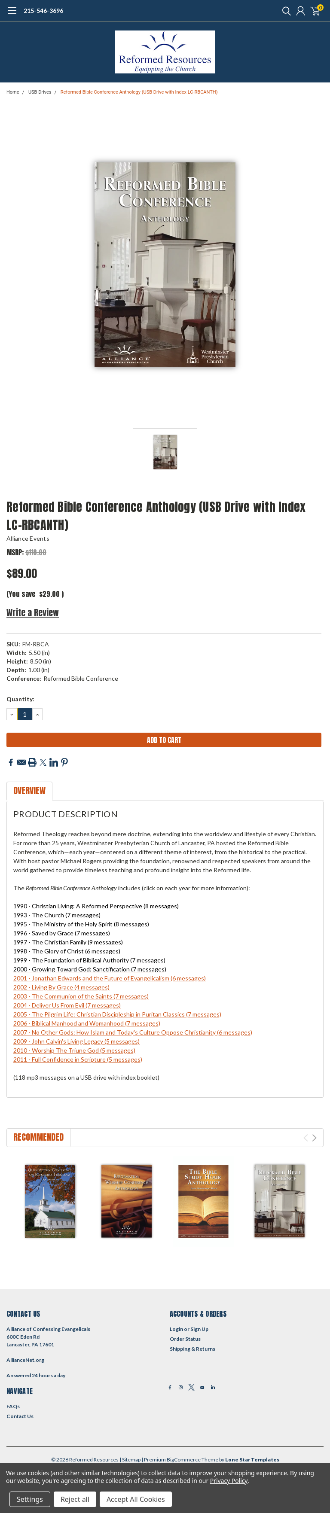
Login (176, 1329)
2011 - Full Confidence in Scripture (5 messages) (77, 1059)
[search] (284, 10)
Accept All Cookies (136, 1499)
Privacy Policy (229, 1480)
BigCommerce (184, 1459)
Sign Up (199, 1329)
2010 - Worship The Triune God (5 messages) (74, 1050)
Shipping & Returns (192, 1349)
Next (314, 1137)
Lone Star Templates (252, 1459)
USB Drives (40, 92)
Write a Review (32, 612)
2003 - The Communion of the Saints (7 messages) (81, 996)
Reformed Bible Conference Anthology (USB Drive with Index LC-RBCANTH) (139, 92)
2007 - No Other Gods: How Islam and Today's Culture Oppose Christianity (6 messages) (132, 1032)
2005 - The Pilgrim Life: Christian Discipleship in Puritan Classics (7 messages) (117, 1014)
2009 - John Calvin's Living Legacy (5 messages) (76, 1041)
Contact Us (20, 1416)
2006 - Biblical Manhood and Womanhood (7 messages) (86, 1023)
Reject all (75, 1499)
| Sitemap (130, 1459)
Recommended (38, 1137)
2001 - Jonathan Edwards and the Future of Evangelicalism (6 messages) (109, 978)
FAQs (13, 1406)
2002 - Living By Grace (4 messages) (61, 987)
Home (12, 92)
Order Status (185, 1339)
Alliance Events (27, 538)
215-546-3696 (43, 10)
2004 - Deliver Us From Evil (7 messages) (67, 1005)
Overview (29, 790)
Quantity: (20, 699)
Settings (30, 1499)
